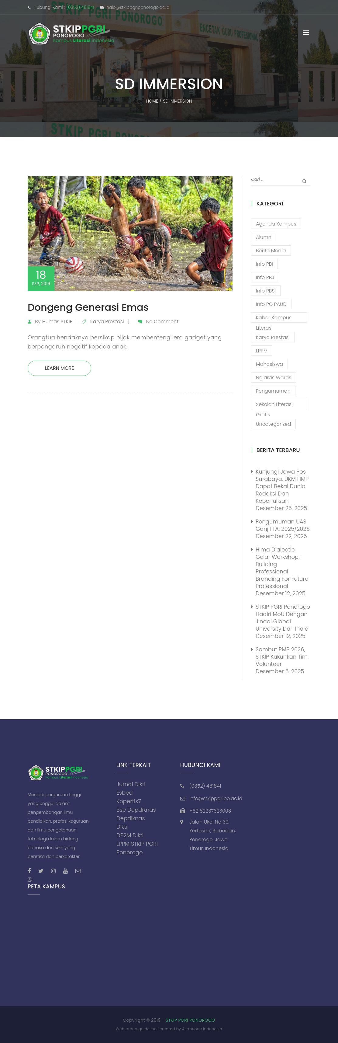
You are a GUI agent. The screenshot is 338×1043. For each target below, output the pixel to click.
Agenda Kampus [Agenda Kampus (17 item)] (276, 223)
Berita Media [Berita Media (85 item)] (271, 250)
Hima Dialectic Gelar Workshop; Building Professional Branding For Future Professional (282, 568)
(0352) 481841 (80, 7)
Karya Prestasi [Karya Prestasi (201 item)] (273, 337)
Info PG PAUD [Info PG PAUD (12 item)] (271, 304)
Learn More (59, 368)
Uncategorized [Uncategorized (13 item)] (273, 424)
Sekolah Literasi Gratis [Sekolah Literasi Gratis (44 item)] (274, 405)
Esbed (124, 792)
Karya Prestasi (107, 321)
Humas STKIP (57, 321)
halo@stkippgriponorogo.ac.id (138, 7)
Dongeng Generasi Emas (88, 307)
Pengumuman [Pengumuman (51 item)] (273, 390)
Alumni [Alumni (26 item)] (264, 237)
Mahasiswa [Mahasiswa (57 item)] (269, 364)
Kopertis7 (128, 801)
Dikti (121, 827)
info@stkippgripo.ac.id (215, 798)
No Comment (162, 321)
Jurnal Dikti (131, 784)
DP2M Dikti (129, 835)
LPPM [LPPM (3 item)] (261, 350)
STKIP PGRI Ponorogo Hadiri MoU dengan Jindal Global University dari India (283, 617)
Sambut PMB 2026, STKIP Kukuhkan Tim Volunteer (282, 657)
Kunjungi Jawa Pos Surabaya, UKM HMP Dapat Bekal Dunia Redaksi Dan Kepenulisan (282, 486)
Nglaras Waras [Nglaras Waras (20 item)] (273, 377)
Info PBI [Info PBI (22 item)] (264, 264)
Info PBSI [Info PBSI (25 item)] (266, 290)
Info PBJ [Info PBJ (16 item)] (265, 277)
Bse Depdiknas (136, 810)
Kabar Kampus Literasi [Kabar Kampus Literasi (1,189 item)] (273, 318)
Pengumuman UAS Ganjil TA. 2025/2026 (283, 525)
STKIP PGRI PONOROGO (190, 1020)
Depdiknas (130, 818)
